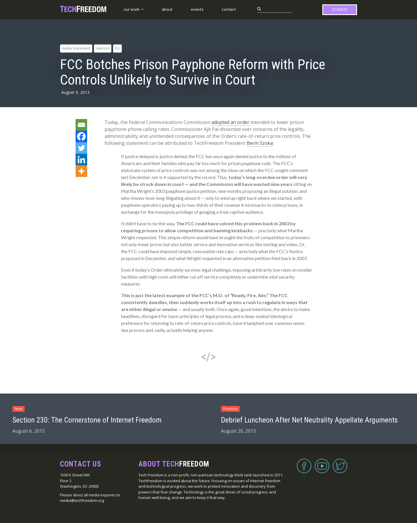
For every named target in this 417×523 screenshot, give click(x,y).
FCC (117, 48)
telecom (102, 48)
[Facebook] (81, 136)
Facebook (304, 462)
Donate (340, 9)
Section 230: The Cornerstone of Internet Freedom (87, 420)
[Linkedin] (81, 159)
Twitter (340, 462)
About (167, 9)
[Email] (81, 125)
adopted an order (230, 122)
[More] (81, 171)
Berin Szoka (260, 143)
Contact (229, 9)
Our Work (132, 9)
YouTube (322, 462)
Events (197, 9)
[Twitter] (81, 148)
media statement (76, 48)
